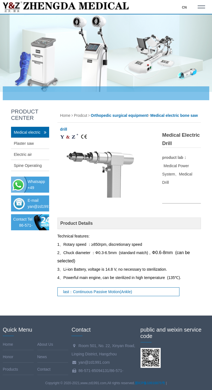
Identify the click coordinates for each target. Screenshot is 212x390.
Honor (8, 357)
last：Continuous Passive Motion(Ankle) (97, 292)
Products (10, 369)
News (42, 357)
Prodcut (80, 115)
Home (65, 115)
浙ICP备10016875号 (150, 383)
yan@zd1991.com (43, 206)
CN (184, 7)
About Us (45, 344)
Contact (44, 369)
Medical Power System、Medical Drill (177, 174)
